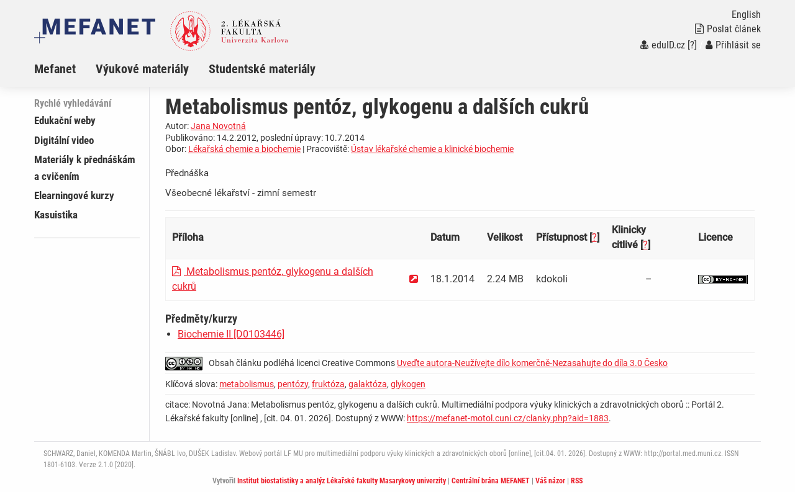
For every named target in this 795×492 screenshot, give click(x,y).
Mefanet (55, 68)
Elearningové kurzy (74, 195)
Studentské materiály (262, 68)
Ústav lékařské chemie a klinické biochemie (432, 149)
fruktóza (328, 384)
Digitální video (64, 140)
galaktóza (367, 384)
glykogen (408, 384)
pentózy (293, 384)
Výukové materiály (142, 68)
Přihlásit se (733, 45)
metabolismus (246, 384)
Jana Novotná (218, 126)
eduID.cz (662, 45)
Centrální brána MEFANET (491, 480)
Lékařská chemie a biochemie (244, 149)
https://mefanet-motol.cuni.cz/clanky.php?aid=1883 (508, 418)
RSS (577, 480)
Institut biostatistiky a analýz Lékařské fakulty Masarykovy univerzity (341, 480)
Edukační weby (65, 120)
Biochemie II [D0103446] (231, 334)
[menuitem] (65, 69)
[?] (692, 45)
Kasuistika (56, 214)
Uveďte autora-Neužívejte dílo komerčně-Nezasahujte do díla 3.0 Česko (532, 363)
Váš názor (550, 480)
